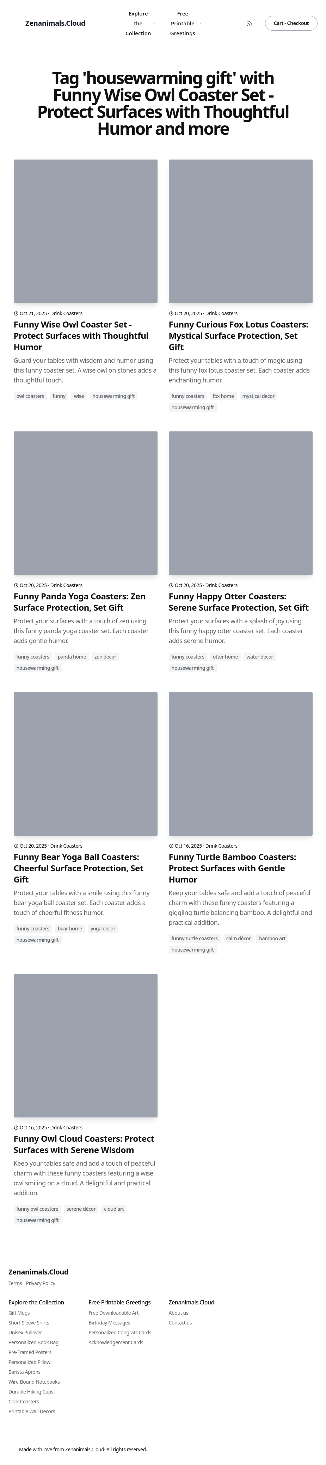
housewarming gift (113, 396)
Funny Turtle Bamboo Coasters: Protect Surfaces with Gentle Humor (232, 868)
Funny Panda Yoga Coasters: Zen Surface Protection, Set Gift (80, 602)
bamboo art (272, 938)
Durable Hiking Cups (30, 1391)
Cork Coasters (23, 1401)
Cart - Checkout (291, 23)
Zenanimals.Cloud (38, 1272)
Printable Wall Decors (31, 1411)
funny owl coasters (38, 1208)
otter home (225, 656)
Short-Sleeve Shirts (28, 1322)
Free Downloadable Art (113, 1312)
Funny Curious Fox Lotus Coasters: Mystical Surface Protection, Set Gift (238, 336)
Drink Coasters (66, 313)
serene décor (81, 1208)
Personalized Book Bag (33, 1342)
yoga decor (103, 928)
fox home (223, 396)
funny (59, 396)
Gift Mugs (19, 1312)
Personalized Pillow (29, 1362)
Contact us (180, 1322)
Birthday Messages (109, 1322)
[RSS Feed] (249, 23)
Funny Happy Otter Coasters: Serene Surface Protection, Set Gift (239, 602)
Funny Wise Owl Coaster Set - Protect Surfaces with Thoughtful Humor (81, 336)
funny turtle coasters (195, 938)
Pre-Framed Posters (29, 1352)
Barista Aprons (24, 1372)
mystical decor (258, 396)
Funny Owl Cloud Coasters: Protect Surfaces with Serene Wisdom (84, 1144)
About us (179, 1312)
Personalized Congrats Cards (119, 1332)
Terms (15, 1283)
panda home (72, 656)
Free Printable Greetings (186, 23)
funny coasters (188, 396)
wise (79, 396)
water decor (259, 656)
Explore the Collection (140, 23)
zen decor (105, 656)
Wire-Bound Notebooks (34, 1381)
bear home (70, 928)
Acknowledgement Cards (115, 1342)
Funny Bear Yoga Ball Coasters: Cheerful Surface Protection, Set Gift (79, 868)
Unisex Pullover (25, 1332)
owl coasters (30, 396)
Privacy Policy (40, 1283)
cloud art (114, 1208)
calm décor (238, 938)
